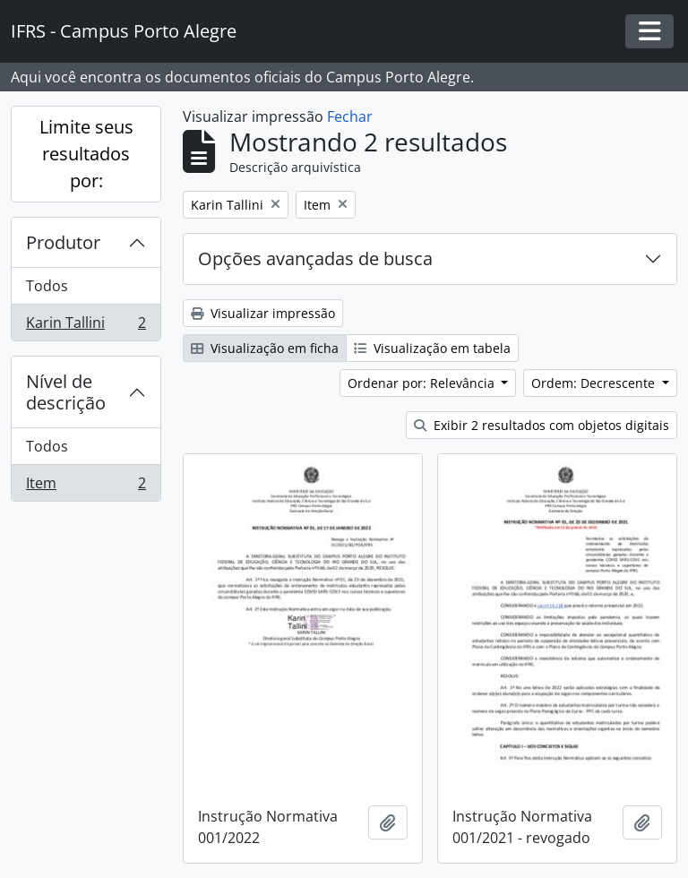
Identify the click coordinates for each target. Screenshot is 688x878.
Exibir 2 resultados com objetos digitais (541, 425)
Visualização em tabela (432, 348)
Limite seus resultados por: (86, 154)
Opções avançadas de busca (315, 258)
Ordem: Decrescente (594, 383)
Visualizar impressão (263, 313)
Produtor (63, 242)
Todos (47, 286)
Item (85, 486)
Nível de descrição (66, 392)
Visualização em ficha (265, 348)
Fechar (350, 116)
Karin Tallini (85, 326)
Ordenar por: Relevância (423, 383)
